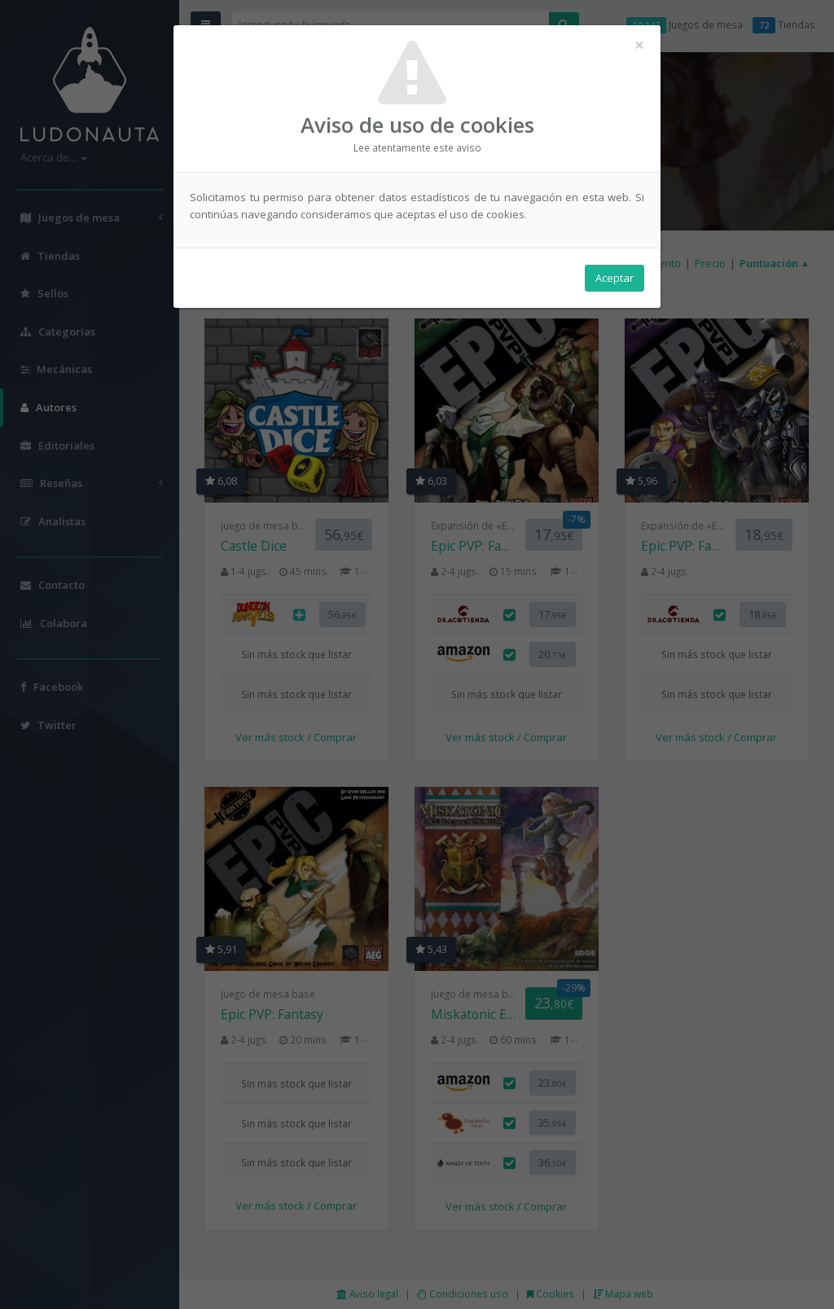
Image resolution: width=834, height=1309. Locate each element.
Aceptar (614, 277)
